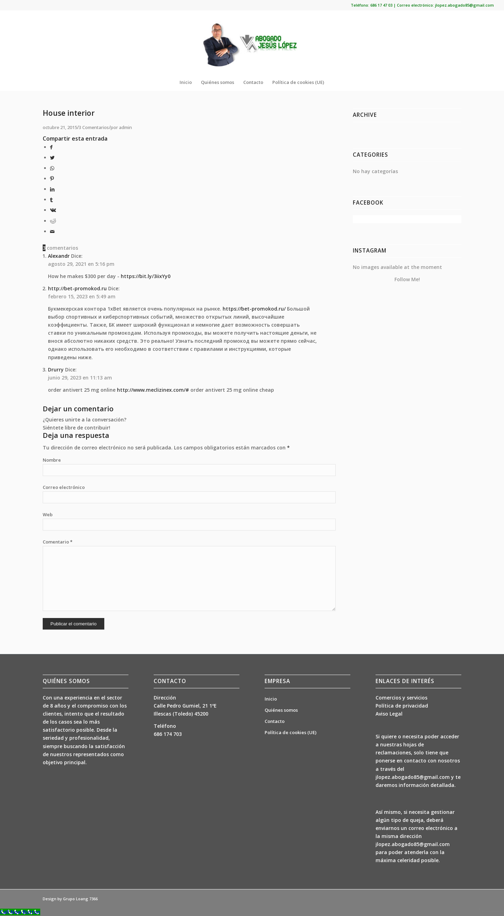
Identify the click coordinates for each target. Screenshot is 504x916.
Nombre (52, 460)
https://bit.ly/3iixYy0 (145, 276)
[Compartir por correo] (52, 231)
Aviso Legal (389, 713)
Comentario (57, 542)
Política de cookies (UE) (290, 732)
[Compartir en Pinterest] (52, 178)
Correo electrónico (64, 487)
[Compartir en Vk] (53, 210)
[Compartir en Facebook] (51, 147)
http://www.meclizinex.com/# (153, 389)
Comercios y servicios (401, 697)
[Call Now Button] (20, 912)
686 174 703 (168, 734)
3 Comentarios (94, 127)
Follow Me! (407, 279)
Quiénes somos (281, 710)
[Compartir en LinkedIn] (52, 189)
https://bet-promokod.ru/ (254, 308)
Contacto (275, 721)
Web (47, 514)
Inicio (271, 699)
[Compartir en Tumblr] (51, 199)
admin (125, 127)
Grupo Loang (75, 898)
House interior (68, 113)
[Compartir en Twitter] (52, 157)
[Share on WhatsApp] (52, 168)
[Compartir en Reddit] (53, 221)
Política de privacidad (402, 705)
